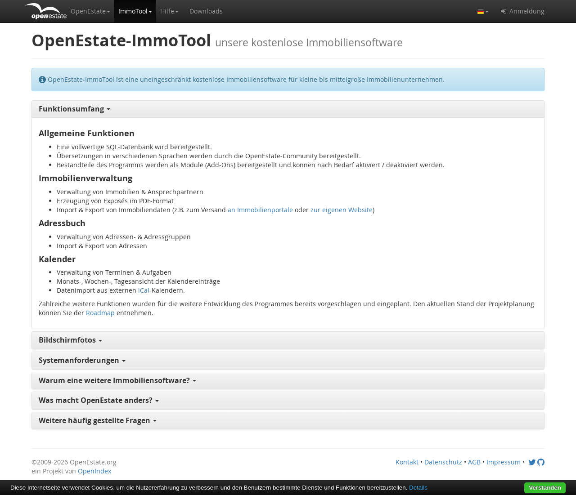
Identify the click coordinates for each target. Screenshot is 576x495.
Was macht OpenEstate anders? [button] (99, 400)
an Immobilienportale (260, 209)
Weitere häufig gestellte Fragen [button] (98, 420)
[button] (90, 11)
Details (418, 487)
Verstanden (545, 487)
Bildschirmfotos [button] (70, 340)
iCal (143, 290)
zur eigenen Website (341, 209)
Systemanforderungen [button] (82, 360)
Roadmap (100, 312)
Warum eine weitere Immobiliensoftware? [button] (117, 380)
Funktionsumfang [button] (74, 109)
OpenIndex (94, 471)
